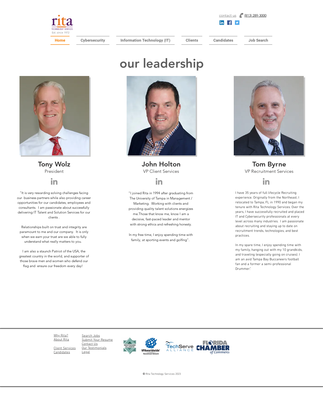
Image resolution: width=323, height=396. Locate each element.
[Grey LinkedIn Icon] (54, 181)
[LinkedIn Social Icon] (221, 22)
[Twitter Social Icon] (237, 22)
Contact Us (90, 344)
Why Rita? (61, 336)
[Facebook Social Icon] (229, 22)
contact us (227, 15)
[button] (93, 40)
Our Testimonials (94, 348)
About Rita (61, 340)
